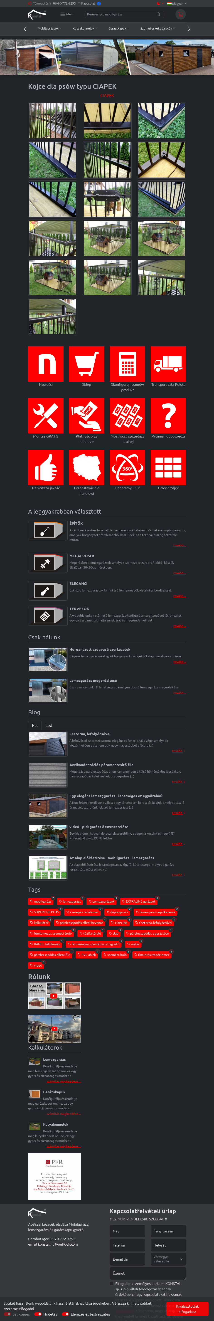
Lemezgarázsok (102, 900)
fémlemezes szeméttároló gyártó (94, 943)
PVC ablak (88, 954)
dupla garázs (118, 911)
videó (37, 964)
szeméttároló (116, 954)
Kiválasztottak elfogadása (187, 1309)
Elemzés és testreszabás (90, 1314)
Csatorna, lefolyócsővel (154, 922)
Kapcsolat (88, 3)
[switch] (38, 1314)
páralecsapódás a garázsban (148, 932)
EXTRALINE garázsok (139, 900)
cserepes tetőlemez (83, 911)
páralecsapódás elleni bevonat (80, 922)
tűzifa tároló (91, 932)
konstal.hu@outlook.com (58, 1244)
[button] (45, 28)
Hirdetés (50, 1314)
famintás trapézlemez (153, 954)
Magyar (175, 3)
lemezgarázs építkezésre (156, 911)
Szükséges (21, 1314)
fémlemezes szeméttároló (52, 932)
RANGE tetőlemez (46, 943)
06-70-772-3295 (64, 3)
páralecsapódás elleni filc (51, 954)
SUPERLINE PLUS (45, 911)
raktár (134, 943)
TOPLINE (120, 922)
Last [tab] (49, 725)
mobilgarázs (41, 900)
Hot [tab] (35, 725)
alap (115, 932)
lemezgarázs (71, 900)
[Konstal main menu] (67, 14)
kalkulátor (40, 922)
